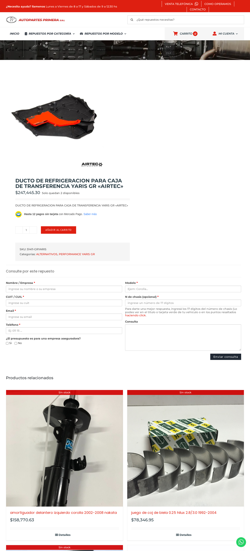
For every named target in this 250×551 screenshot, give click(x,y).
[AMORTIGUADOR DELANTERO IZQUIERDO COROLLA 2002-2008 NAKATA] (64, 448)
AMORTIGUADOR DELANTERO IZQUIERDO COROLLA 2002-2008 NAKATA (63, 512)
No (18, 343)
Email (11, 311)
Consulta (131, 321)
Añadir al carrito (58, 230)
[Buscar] (131, 19)
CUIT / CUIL (15, 297)
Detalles (64, 535)
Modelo (131, 283)
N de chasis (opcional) (142, 297)
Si (9, 343)
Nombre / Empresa (20, 283)
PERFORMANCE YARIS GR (77, 254)
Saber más (90, 214)
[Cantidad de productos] (26, 230)
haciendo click (135, 315)
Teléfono (13, 325)
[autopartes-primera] (35, 17)
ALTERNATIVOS (46, 254)
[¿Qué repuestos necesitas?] (185, 19)
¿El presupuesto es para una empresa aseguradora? (43, 338)
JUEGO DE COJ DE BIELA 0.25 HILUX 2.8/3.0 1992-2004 (174, 512)
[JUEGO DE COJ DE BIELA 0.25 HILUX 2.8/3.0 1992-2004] (185, 448)
